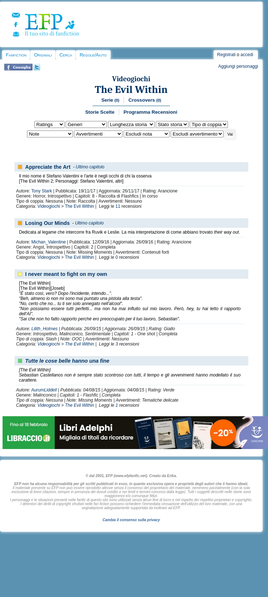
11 (118, 206)
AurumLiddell (44, 390)
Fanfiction (16, 55)
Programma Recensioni (150, 112)
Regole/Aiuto (92, 55)
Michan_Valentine (48, 242)
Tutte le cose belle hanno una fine (67, 361)
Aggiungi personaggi (238, 66)
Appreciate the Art (47, 167)
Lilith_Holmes (44, 328)
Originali (43, 55)
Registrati (226, 54)
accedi (247, 54)
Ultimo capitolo (90, 166)
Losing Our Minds (47, 223)
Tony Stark (41, 191)
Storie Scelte (99, 112)
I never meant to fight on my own (66, 274)
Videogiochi (131, 79)
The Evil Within (131, 89)
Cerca (65, 55)
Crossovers (144, 100)
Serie (110, 100)
